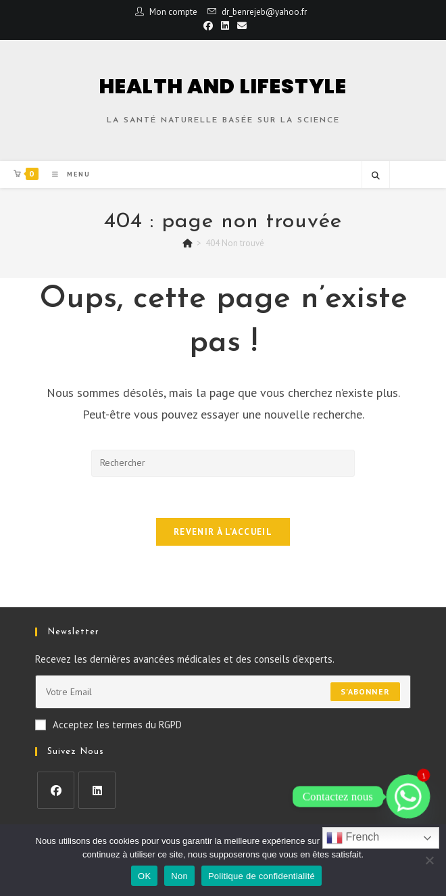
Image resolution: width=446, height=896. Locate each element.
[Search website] (375, 175)
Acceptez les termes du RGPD (108, 724)
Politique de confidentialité (261, 876)
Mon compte (173, 12)
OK (144, 876)
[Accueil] (187, 243)
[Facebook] (55, 790)
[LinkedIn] (97, 790)
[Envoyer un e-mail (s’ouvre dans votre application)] (240, 26)
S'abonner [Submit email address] (365, 691)
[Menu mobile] (66, 174)
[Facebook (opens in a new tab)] (208, 26)
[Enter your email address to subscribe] (223, 692)
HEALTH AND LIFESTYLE (223, 86)
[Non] (429, 860)
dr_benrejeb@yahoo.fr (264, 12)
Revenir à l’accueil (223, 532)
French (352, 838)
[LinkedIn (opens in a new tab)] (225, 26)
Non (179, 876)
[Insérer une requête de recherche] (223, 463)
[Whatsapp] (408, 796)
